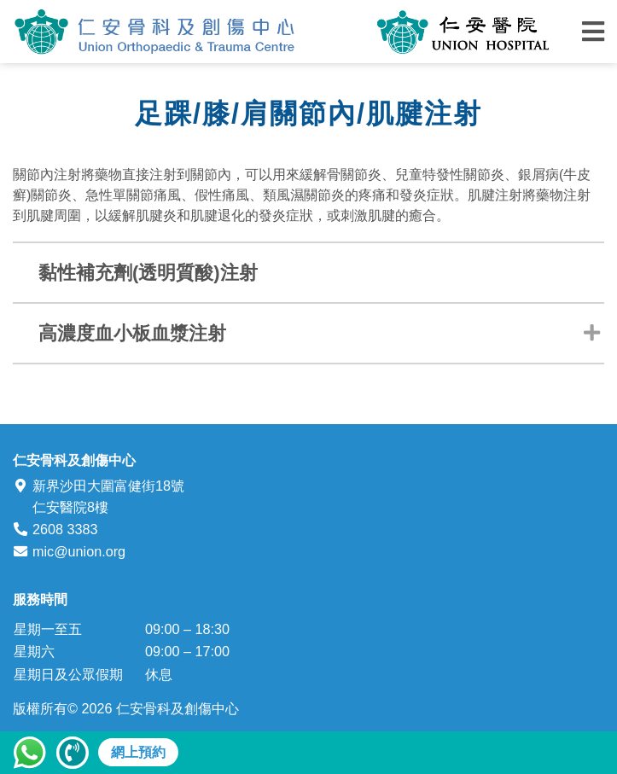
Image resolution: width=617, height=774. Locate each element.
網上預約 (138, 752)
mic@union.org (78, 551)
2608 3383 (65, 529)
